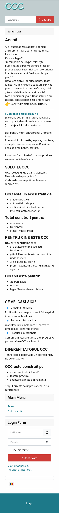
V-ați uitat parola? (18, 466)
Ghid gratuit (15, 411)
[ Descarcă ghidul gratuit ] (21, 114)
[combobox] (20, 19)
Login (29, 503)
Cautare (45, 19)
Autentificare (29, 458)
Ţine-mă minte (20, 450)
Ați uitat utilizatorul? (20, 469)
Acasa (11, 406)
